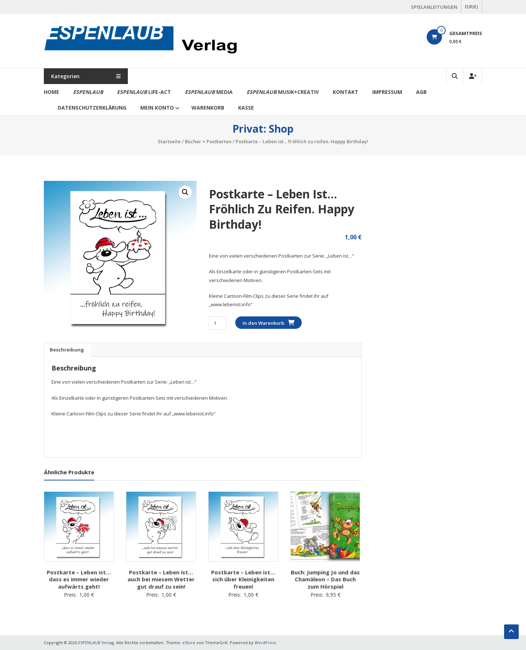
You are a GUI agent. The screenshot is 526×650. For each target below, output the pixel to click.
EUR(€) (471, 7)
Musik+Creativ (283, 91)
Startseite (169, 141)
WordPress (265, 642)
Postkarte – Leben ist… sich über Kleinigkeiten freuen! (243, 579)
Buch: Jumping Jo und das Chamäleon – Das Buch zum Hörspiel (325, 579)
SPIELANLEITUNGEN (434, 7)
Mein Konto (157, 107)
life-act (144, 91)
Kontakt (345, 91)
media (209, 91)
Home (51, 91)
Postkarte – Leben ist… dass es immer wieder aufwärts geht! (79, 579)
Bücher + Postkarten (208, 141)
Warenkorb (207, 107)
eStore (188, 642)
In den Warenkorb (263, 323)
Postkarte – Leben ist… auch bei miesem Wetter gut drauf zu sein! (161, 579)
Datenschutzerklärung (92, 107)
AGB (421, 91)
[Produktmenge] (217, 323)
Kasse (246, 107)
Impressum (387, 91)
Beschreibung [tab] (67, 349)
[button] (185, 192)
